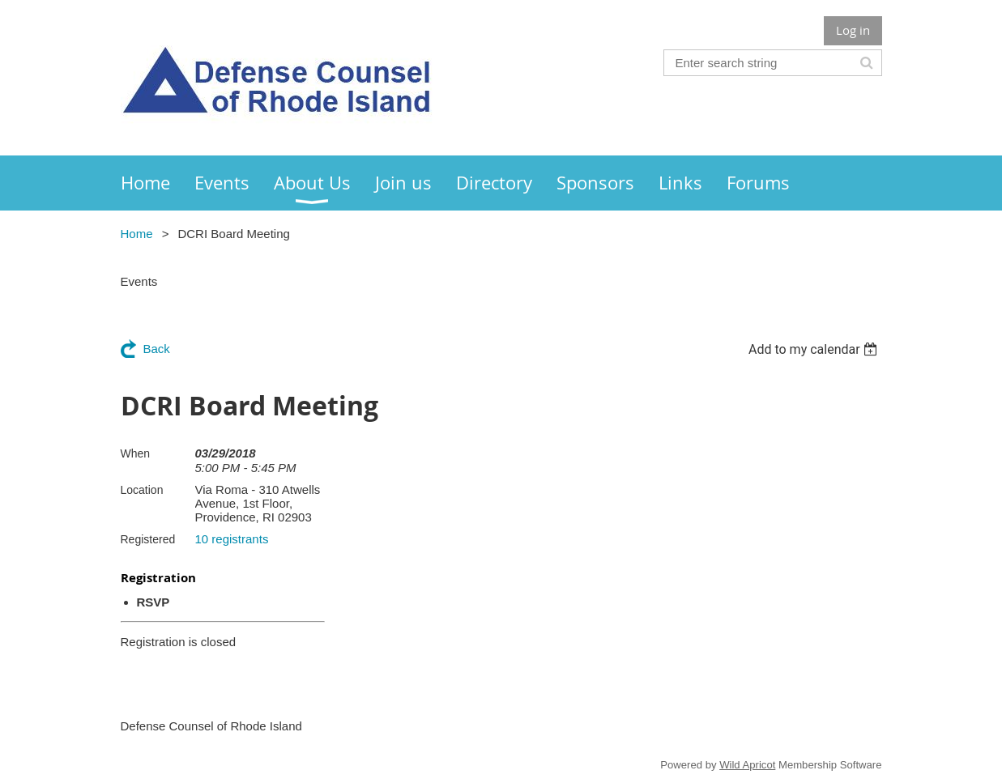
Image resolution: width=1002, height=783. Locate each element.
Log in (853, 30)
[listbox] (815, 349)
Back (156, 348)
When (136, 453)
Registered (148, 539)
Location (142, 489)
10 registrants (232, 539)
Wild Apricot (747, 765)
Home (137, 233)
